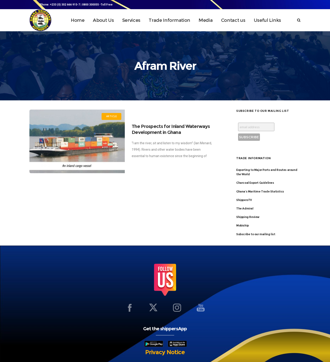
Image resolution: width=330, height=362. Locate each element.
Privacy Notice (165, 352)
